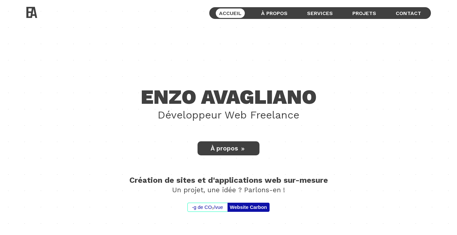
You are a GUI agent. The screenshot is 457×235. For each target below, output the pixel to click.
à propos (274, 13)
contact (408, 13)
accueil (230, 13)
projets (364, 13)
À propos (228, 148)
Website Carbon (248, 207)
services (320, 13)
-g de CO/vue (207, 207)
